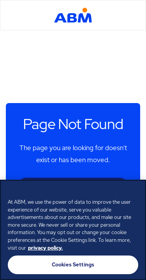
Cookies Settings (73, 264)
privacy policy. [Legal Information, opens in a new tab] (45, 248)
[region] (73, 230)
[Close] (136, 190)
